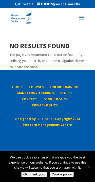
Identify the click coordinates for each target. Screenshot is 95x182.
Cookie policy (62, 174)
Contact (29, 99)
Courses (36, 87)
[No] (88, 166)
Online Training (64, 87)
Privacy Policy (45, 105)
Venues (66, 93)
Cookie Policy (55, 99)
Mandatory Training (35, 93)
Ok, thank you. (34, 174)
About (17, 87)
